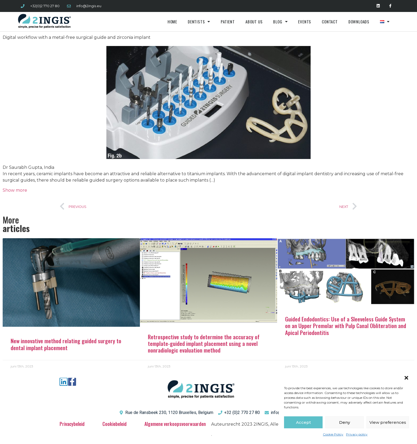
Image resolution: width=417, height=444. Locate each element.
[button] (406, 377)
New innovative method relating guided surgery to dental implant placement (66, 344)
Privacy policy (357, 434)
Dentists (199, 21)
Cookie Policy (333, 434)
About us (253, 21)
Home (172, 21)
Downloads (358, 21)
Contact (330, 21)
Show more (15, 190)
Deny (344, 422)
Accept (303, 422)
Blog (280, 21)
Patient (228, 21)
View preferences (387, 422)
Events (304, 21)
